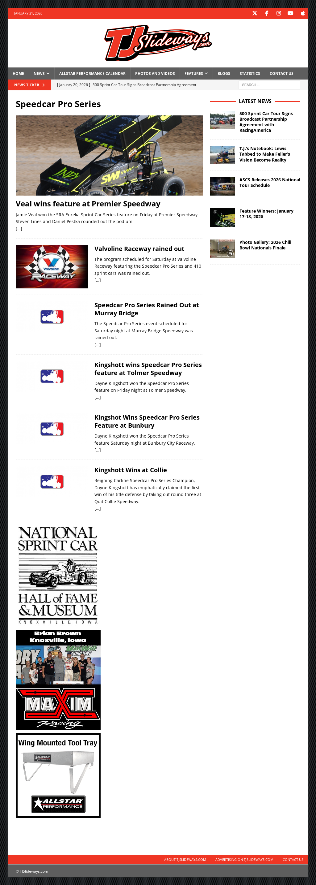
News (39, 73)
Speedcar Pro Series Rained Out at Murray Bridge (146, 309)
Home (18, 73)
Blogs (224, 73)
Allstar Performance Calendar (92, 73)
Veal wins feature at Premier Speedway (88, 203)
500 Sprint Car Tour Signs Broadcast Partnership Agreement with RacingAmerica (266, 121)
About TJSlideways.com (185, 859)
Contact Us (281, 73)
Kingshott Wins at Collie (130, 470)
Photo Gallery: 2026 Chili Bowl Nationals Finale (265, 245)
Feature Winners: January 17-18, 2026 (266, 213)
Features (194, 73)
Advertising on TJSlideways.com (244, 859)
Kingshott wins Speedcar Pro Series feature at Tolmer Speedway (148, 368)
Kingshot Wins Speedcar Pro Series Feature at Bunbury (147, 421)
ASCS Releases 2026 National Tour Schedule (269, 182)
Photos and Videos (155, 73)
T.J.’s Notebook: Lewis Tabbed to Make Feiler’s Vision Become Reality (264, 153)
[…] (19, 228)
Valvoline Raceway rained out (139, 248)
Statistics (250, 73)
